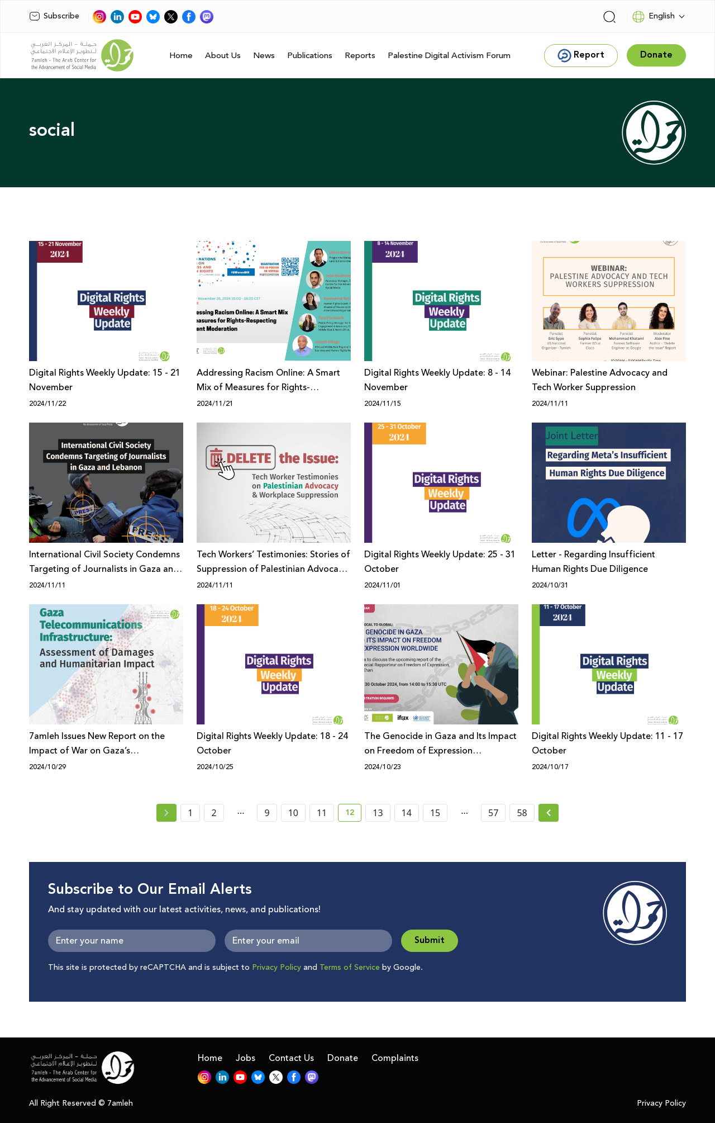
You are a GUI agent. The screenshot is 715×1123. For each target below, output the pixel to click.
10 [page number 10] (293, 813)
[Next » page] (548, 813)
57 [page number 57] (493, 813)
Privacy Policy (276, 967)
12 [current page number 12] (353, 814)
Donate (342, 1058)
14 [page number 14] (407, 813)
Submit (429, 940)
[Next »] (549, 813)
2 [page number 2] (213, 813)
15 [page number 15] (435, 813)
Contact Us (291, 1058)
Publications (309, 55)
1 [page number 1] (190, 813)
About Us (223, 55)
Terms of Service (350, 967)
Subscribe (54, 16)
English (653, 16)
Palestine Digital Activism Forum (449, 55)
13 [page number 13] (378, 813)
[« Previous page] (166, 813)
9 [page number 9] (266, 813)
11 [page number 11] (322, 813)
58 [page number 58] (522, 813)
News (264, 55)
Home (181, 55)
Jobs (245, 1058)
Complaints (394, 1058)
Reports (360, 55)
